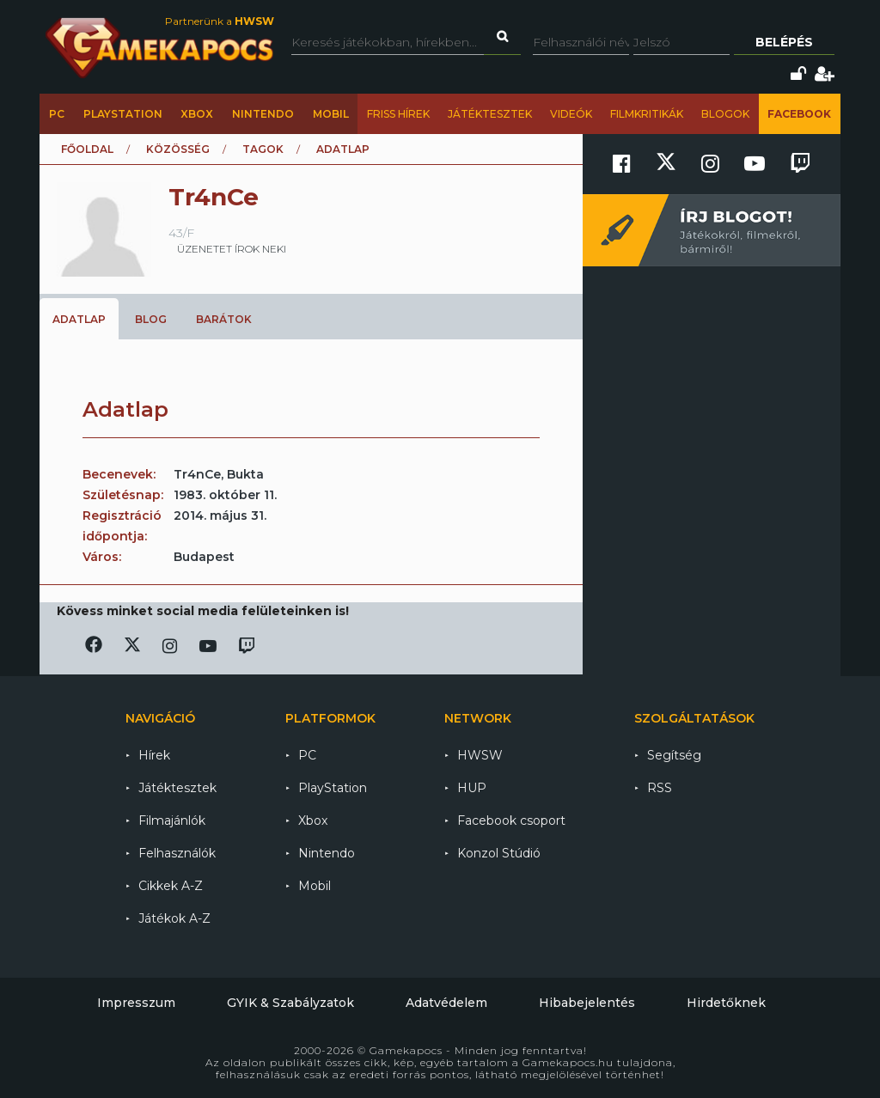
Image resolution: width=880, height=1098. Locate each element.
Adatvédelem (446, 1002)
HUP (471, 788)
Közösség (178, 149)
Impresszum (136, 1002)
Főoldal (87, 149)
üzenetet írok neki (231, 248)
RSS (659, 788)
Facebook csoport (511, 820)
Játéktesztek (490, 113)
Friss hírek (398, 113)
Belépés (784, 42)
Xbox (196, 113)
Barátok (224, 319)
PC (56, 113)
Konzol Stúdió (499, 853)
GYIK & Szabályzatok (290, 1002)
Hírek (154, 755)
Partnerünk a (219, 21)
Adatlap (79, 319)
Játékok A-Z (174, 918)
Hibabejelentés (587, 1002)
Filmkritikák (646, 113)
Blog (151, 319)
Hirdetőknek (726, 1002)
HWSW (480, 755)
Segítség (674, 755)
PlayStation (122, 113)
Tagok (263, 149)
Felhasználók (177, 853)
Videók (571, 113)
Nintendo (263, 113)
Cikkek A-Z (170, 886)
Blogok (725, 113)
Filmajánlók (171, 820)
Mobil (331, 113)
